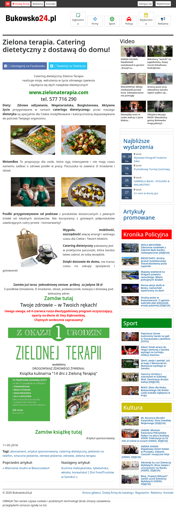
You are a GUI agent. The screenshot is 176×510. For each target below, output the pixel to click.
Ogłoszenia (78, 19)
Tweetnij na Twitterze (68, 66)
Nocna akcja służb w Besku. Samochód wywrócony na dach (152, 288)
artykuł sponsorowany (42, 451)
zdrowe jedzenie (50, 456)
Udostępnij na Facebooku (24, 66)
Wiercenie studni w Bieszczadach (27, 468)
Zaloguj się (145, 3)
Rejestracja (163, 3)
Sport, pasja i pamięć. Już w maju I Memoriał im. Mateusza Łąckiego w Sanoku (155, 364)
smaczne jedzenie (26, 456)
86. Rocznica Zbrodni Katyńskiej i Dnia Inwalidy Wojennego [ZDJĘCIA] (156, 420)
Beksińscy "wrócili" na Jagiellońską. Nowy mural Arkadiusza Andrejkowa (159, 63)
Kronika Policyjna (145, 234)
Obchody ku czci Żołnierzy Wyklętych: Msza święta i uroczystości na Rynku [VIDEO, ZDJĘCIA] (156, 466)
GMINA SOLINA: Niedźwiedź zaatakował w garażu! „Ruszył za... (132, 63)
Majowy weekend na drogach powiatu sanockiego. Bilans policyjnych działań (153, 275)
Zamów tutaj (58, 298)
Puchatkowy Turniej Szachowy (147, 167)
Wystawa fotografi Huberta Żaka (147, 158)
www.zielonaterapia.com (58, 92)
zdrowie (68, 456)
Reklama (37, 3)
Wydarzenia (146, 19)
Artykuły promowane (139, 214)
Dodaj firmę (20, 3)
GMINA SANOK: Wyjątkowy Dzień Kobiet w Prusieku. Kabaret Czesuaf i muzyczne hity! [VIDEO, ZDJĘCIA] (145, 452)
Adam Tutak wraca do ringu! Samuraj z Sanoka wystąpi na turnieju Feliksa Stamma (155, 351)
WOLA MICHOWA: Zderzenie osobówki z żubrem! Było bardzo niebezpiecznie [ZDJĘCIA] (155, 248)
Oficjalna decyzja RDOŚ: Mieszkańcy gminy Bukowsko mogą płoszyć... (157, 119)
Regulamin (142, 493)
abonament (18, 451)
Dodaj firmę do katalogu (118, 493)
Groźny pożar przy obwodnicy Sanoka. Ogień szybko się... (157, 89)
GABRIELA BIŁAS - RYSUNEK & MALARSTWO (147, 181)
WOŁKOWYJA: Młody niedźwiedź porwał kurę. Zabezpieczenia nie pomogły (132, 91)
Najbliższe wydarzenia (138, 144)
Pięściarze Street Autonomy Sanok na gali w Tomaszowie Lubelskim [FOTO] (155, 337)
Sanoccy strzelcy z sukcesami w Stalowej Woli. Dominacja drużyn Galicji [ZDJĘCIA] (154, 378)
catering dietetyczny (73, 451)
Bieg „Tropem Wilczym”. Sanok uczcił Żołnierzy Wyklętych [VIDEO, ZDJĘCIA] (154, 480)
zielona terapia (85, 456)
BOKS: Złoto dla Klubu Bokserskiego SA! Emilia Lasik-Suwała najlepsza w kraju (155, 391)
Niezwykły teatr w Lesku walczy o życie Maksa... (132, 117)
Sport (112, 21)
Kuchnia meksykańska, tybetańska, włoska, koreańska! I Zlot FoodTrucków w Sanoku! (87, 472)
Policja (129, 21)
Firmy (95, 21)
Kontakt (50, 3)
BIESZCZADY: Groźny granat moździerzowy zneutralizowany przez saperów (154, 262)
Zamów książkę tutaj (58, 432)
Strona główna (91, 493)
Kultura (133, 407)
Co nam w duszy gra (147, 191)
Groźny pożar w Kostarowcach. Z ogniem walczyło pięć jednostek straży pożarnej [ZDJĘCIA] (155, 301)
